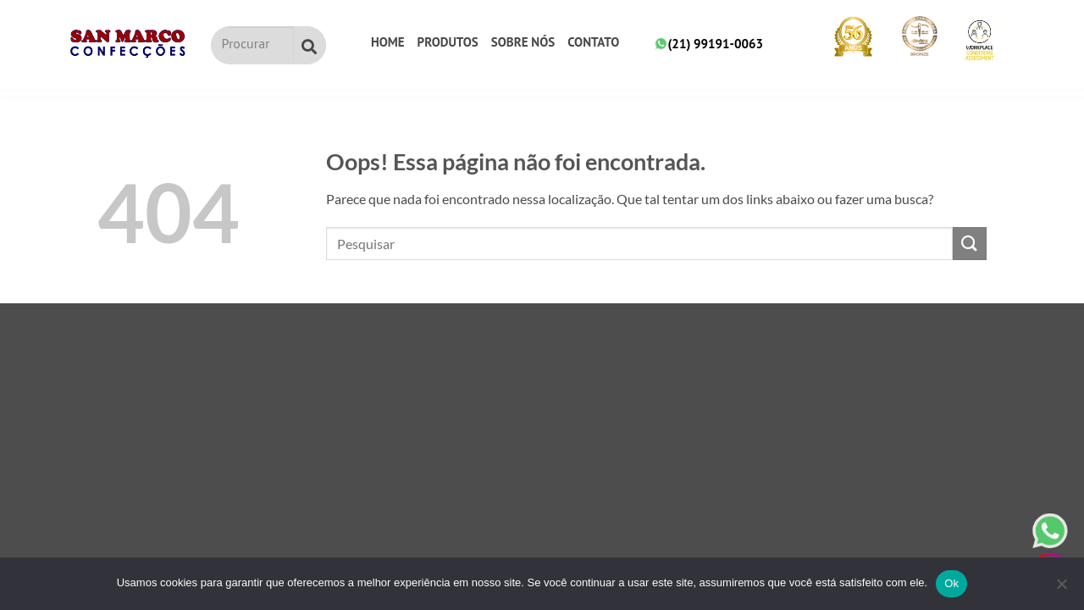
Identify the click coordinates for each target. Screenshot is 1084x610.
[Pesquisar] (310, 45)
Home (388, 42)
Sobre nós (523, 42)
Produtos (448, 42)
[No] (1061, 588)
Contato (593, 42)
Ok (951, 583)
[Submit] (970, 243)
